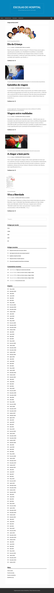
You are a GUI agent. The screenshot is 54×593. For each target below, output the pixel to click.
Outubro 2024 (12, 311)
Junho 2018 (12, 447)
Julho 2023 (12, 331)
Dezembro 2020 (13, 392)
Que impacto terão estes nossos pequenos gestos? (19, 253)
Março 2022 (12, 368)
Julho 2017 (12, 469)
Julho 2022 (12, 359)
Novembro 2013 (13, 559)
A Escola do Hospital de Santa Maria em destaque (19, 261)
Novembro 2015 (13, 512)
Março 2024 (12, 320)
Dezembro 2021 (13, 372)
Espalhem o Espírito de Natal (15, 255)
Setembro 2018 (13, 442)
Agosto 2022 (12, 356)
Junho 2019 (12, 422)
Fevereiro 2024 (13, 322)
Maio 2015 (12, 523)
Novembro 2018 (13, 438)
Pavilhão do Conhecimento (31, 81)
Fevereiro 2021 (13, 390)
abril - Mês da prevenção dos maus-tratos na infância (25, 108)
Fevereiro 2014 (13, 553)
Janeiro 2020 (12, 406)
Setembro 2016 (13, 492)
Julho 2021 (12, 379)
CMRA (8, 231)
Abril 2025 (12, 300)
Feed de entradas (10, 572)
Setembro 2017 (13, 467)
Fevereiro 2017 (13, 480)
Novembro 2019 (13, 410)
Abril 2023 (12, 338)
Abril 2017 (12, 476)
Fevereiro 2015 (13, 530)
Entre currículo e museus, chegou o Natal (26, 272)
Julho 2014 (12, 541)
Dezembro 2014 (13, 535)
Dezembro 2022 (13, 347)
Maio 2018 (12, 449)
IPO (8, 241)
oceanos (38, 150)
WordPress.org (10, 577)
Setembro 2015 (13, 517)
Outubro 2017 (12, 465)
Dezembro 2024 (13, 307)
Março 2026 (12, 289)
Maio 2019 (12, 424)
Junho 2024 (12, 316)
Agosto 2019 (12, 417)
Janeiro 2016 (12, 508)
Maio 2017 (12, 474)
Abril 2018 (12, 451)
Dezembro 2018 (13, 435)
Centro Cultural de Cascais (31, 150)
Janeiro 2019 (12, 433)
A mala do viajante (10, 81)
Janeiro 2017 (12, 483)
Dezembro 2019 (13, 408)
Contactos (20, 18)
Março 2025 (12, 302)
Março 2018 (12, 453)
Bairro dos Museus (22, 150)
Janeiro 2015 (12, 532)
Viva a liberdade (15, 194)
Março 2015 (12, 528)
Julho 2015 (12, 519)
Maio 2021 (12, 383)
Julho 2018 (12, 444)
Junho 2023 (12, 334)
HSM (8, 237)
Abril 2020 (12, 399)
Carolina (38, 590)
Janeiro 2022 (12, 370)
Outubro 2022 (12, 352)
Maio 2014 (12, 546)
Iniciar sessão (10, 570)
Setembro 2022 (13, 354)
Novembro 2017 (13, 462)
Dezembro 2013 (13, 557)
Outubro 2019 (12, 413)
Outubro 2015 (12, 514)
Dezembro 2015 (13, 510)
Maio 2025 (12, 298)
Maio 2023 (12, 336)
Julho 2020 (12, 397)
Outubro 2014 (12, 539)
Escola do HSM (17, 81)
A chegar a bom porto (18, 154)
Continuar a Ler (11, 60)
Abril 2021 (12, 386)
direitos (14, 41)
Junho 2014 (12, 544)
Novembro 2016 (13, 487)
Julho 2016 (12, 494)
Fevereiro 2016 (13, 505)
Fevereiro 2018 (13, 456)
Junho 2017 (12, 471)
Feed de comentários (11, 575)
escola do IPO (23, 81)
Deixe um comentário (26, 47)
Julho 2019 (12, 419)
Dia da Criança (10, 41)
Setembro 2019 (13, 415)
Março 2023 (12, 340)
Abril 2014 (12, 548)
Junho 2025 (12, 295)
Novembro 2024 (13, 309)
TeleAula (43, 81)
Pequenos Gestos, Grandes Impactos (17, 258)
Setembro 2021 (13, 377)
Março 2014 (12, 550)
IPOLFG (17, 41)
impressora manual (17, 110)
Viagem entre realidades (19, 113)
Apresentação (8, 18)
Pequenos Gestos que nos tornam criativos (18, 250)
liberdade (13, 191)
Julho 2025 (12, 293)
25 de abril (9, 150)
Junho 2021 (12, 381)
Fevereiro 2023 (13, 343)
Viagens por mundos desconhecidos (23, 269)
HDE (12, 110)
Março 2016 (12, 503)
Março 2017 (12, 478)
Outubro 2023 (12, 329)
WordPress (27, 590)
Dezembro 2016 (13, 485)
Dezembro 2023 (13, 325)
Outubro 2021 (12, 374)
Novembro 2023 (13, 327)
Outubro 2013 (12, 562)
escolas (12, 47)
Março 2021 (12, 388)
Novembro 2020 (13, 395)
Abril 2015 (12, 526)
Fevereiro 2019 (13, 431)
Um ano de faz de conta (20, 280)
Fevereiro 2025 (13, 304)
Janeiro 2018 (12, 458)
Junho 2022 (12, 361)
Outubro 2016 (12, 489)
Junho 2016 (12, 496)
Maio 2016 (12, 498)
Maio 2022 (12, 363)
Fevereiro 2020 (13, 404)
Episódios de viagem (17, 84)
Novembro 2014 (13, 537)
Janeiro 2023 (12, 345)
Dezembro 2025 (13, 291)
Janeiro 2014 (12, 555)
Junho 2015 (12, 521)
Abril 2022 (12, 365)
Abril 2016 (12, 501)
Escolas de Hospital (27, 7)
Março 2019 (12, 429)
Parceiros (15, 18)
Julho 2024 (12, 313)
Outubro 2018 (12, 440)
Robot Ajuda (39, 81)
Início (2, 18)
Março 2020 (12, 401)
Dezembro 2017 (13, 460)
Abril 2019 (12, 426)
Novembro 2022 (13, 350)
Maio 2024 (12, 318)
